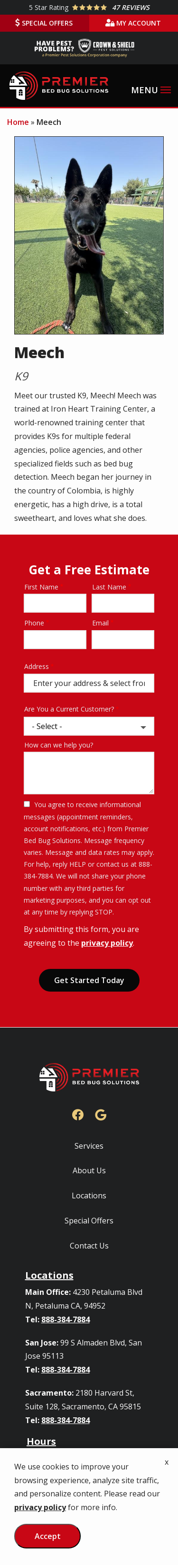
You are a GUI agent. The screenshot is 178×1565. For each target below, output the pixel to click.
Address (36, 666)
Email (100, 622)
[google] (100, 1113)
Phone (34, 622)
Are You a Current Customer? (69, 708)
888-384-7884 (65, 1319)
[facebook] (78, 1113)
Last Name (109, 586)
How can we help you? (58, 744)
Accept (48, 1536)
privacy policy (107, 943)
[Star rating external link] (89, 7)
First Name (41, 586)
